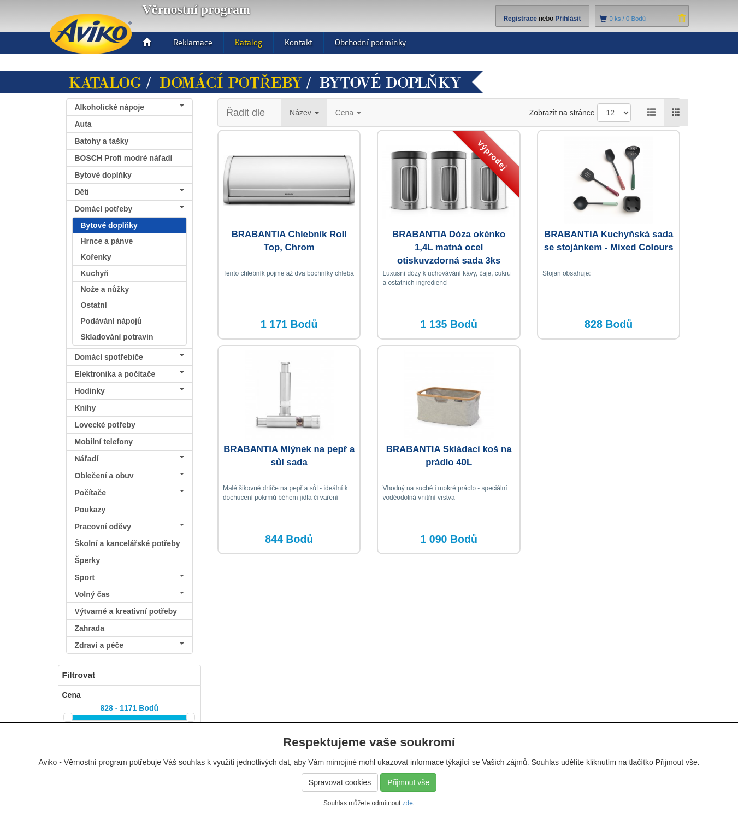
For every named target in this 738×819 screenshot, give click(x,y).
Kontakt (298, 42)
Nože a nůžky (105, 289)
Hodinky (130, 391)
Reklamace (192, 42)
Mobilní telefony (104, 441)
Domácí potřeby (231, 83)
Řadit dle (245, 112)
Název (304, 112)
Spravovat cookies (340, 782)
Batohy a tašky (102, 141)
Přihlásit (568, 18)
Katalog (248, 42)
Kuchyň (95, 273)
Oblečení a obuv (130, 475)
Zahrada (89, 628)
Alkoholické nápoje (130, 107)
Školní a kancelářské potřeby (127, 543)
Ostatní (94, 305)
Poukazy (90, 509)
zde (408, 803)
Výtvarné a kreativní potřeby (126, 611)
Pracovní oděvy (130, 526)
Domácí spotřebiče (130, 357)
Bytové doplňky (103, 175)
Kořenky (96, 257)
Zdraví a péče (130, 645)
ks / (628, 18)
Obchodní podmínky (370, 42)
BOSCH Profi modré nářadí (124, 158)
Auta (83, 124)
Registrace (519, 18)
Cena (348, 112)
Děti (130, 192)
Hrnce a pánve (107, 241)
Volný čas (130, 594)
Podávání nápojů (111, 321)
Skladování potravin (117, 336)
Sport (130, 577)
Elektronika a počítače (130, 374)
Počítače (130, 492)
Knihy (85, 407)
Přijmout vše (408, 782)
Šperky (88, 560)
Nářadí (130, 458)
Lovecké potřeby (105, 424)
